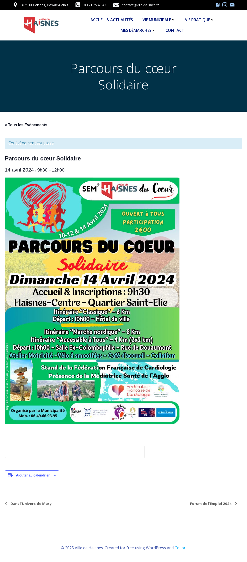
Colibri (180, 547)
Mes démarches (138, 30)
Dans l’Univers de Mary (30, 503)
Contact (174, 30)
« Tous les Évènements (26, 125)
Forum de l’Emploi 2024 (211, 503)
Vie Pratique (199, 19)
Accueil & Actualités (111, 19)
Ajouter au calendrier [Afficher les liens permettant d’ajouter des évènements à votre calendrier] (33, 475)
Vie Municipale (159, 19)
